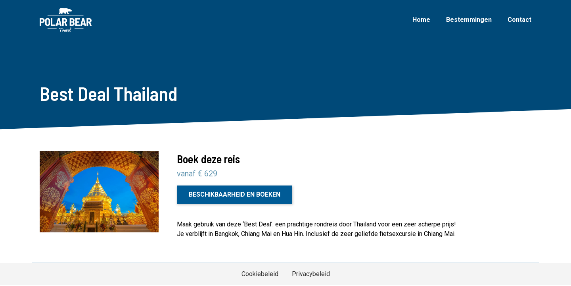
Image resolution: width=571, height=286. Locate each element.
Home (421, 19)
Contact (519, 19)
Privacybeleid (311, 274)
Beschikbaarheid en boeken (234, 194)
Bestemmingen (469, 19)
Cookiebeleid (259, 274)
